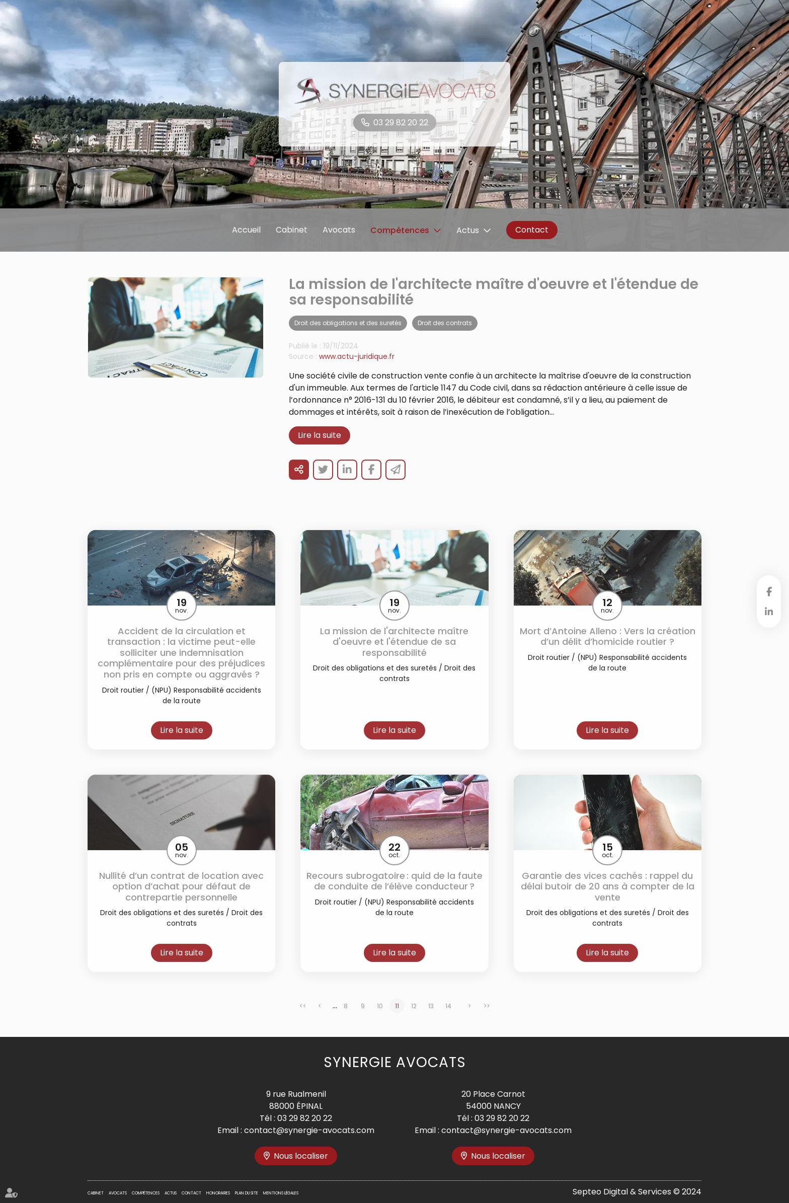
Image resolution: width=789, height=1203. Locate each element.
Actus (467, 230)
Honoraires (218, 1193)
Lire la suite (319, 448)
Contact (531, 230)
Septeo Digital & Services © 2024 (637, 1191)
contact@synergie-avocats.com (309, 1130)
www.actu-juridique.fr (357, 369)
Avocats (339, 230)
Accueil (246, 230)
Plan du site (246, 1193)
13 (431, 1019)
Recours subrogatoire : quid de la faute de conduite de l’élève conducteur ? (394, 894)
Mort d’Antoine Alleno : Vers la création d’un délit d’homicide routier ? (607, 649)
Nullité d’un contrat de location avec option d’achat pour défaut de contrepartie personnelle (181, 899)
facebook (769, 591)
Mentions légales (280, 1193)
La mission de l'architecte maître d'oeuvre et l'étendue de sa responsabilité (394, 654)
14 (448, 1019)
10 (380, 1019)
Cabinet (291, 230)
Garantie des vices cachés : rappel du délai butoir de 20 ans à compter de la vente (607, 899)
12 (414, 1019)
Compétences (399, 230)
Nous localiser (301, 1156)
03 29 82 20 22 (400, 122)
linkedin (769, 612)
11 (397, 1019)
